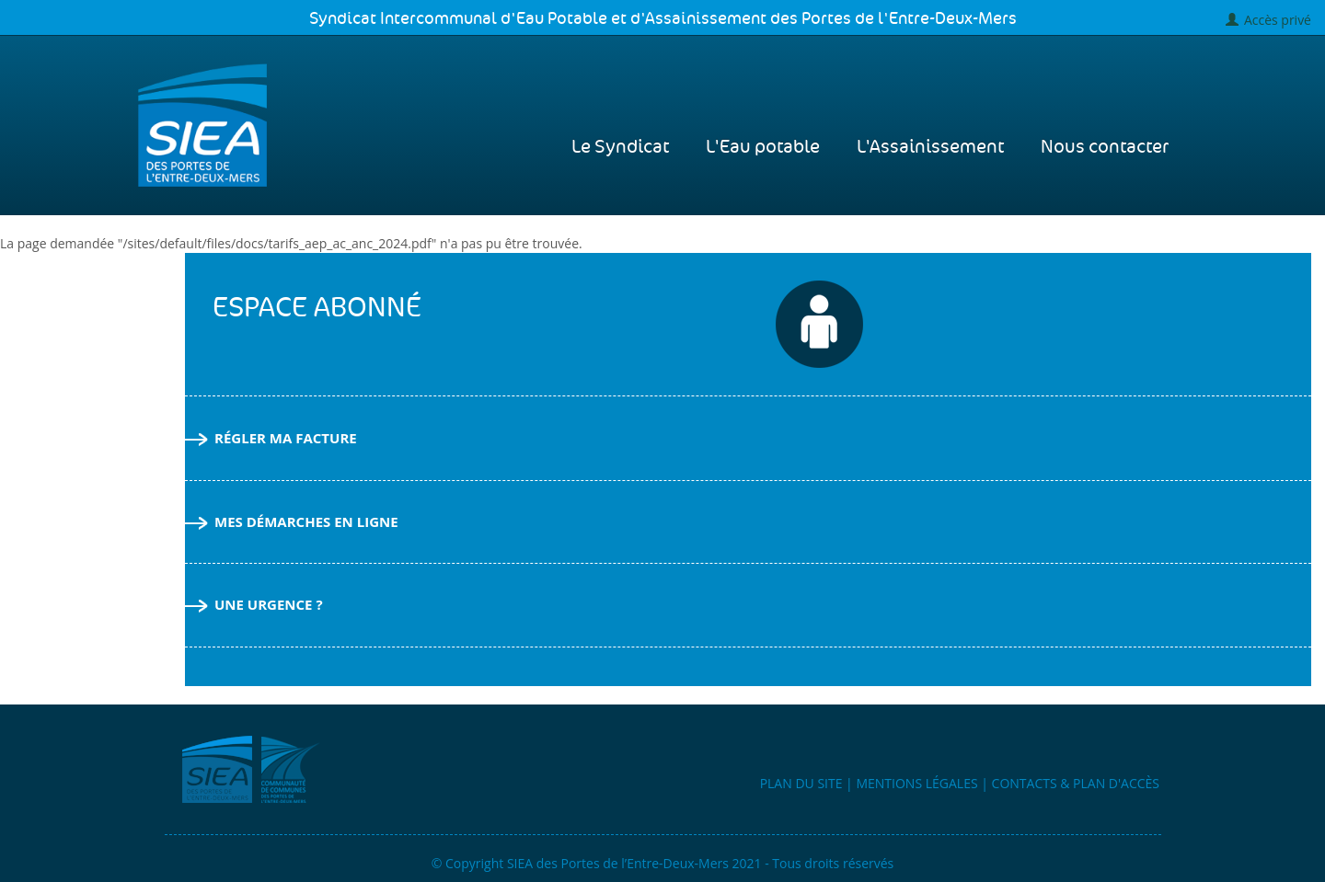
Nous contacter (1105, 147)
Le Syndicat (620, 147)
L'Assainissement (930, 147)
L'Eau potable (763, 147)
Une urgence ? (254, 604)
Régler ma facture (271, 438)
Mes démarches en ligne (291, 521)
